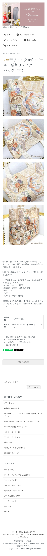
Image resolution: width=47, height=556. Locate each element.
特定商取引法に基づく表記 (13, 535)
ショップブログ (11, 40)
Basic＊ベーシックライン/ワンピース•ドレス (21, 421)
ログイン (7, 512)
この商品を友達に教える (15, 340)
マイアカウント (10, 501)
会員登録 (7, 506)
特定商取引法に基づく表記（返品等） (21, 337)
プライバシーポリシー (35, 535)
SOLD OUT (23, 362)
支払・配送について (26, 35)
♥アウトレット (10, 403)
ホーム (7, 35)
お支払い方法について (13, 485)
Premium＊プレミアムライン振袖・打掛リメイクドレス (23, 415)
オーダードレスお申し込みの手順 (17, 475)
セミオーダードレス (12, 432)
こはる (22, 549)
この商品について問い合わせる (18, 342)
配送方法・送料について (13, 491)
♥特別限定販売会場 (11, 408)
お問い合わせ (30, 40)
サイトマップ (9, 470)
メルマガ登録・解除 (12, 496)
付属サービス (9, 442)
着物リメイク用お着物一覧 (14, 448)
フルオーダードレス (12, 437)
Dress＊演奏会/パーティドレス (16, 427)
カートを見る (10, 46)
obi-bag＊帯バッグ (16, 53)
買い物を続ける (12, 345)
